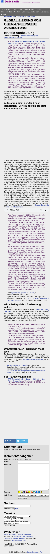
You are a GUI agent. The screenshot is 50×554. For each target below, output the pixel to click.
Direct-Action (5, 9)
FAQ (41, 552)
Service (3, 14)
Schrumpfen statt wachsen (33, 360)
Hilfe (16, 508)
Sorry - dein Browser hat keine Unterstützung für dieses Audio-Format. (26, 210)
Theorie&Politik (6, 12)
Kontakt (29, 552)
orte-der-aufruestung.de (14, 207)
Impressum (35, 552)
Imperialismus (31, 16)
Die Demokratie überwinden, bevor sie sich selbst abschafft (19, 537)
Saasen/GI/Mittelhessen (30, 12)
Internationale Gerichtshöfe (13, 38)
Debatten (17, 12)
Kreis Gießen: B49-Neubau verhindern (17, 535)
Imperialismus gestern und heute (22, 293)
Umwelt (38, 9)
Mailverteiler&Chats (19, 540)
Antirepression (17, 9)
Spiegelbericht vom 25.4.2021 (17, 365)
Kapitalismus (21, 16)
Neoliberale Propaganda (29, 36)
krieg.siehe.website (42, 205)
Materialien (45, 12)
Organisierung (29, 9)
